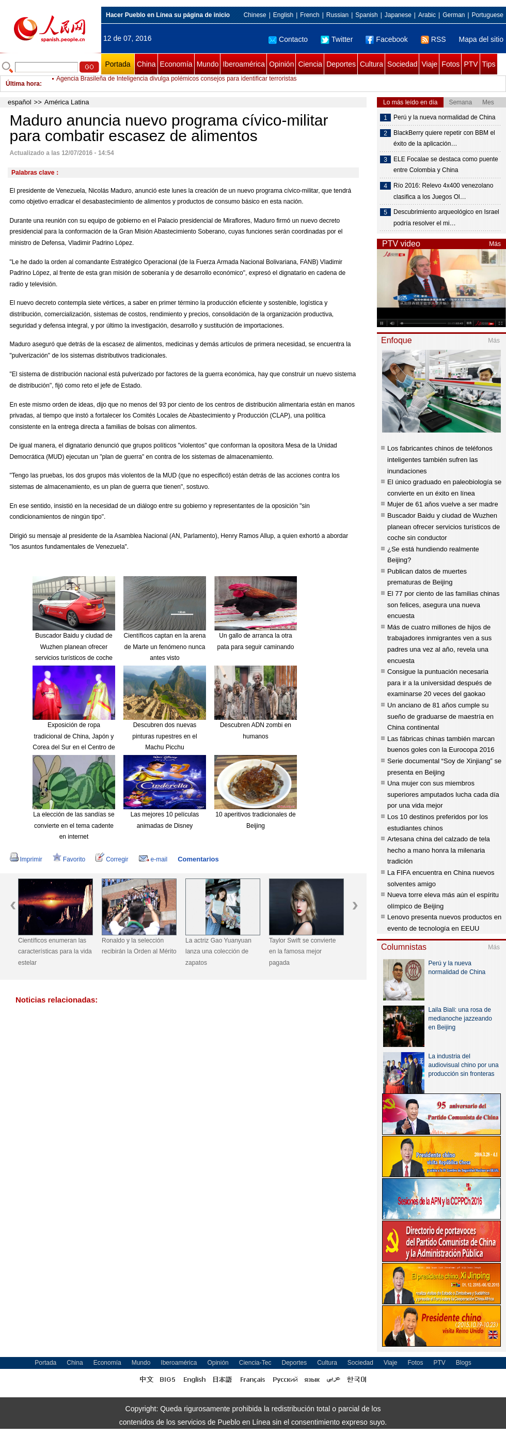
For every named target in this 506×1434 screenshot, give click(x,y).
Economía (176, 64)
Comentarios (198, 859)
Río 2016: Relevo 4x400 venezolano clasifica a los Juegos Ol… (443, 191)
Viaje (429, 64)
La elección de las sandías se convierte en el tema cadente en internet (73, 825)
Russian (337, 15)
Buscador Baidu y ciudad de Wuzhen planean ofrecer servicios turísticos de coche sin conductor (443, 527)
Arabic (427, 15)
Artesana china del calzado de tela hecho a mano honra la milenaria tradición (438, 850)
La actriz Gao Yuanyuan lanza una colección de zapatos (218, 951)
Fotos (450, 64)
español (19, 102)
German (453, 15)
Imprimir (26, 859)
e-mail (153, 859)
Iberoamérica (244, 64)
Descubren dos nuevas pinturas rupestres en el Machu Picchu (164, 736)
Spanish (366, 15)
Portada (117, 64)
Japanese (398, 15)
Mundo (208, 64)
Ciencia (310, 64)
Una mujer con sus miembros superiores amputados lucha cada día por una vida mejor (443, 794)
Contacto (288, 39)
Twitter (337, 39)
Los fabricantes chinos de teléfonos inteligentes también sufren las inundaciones (440, 459)
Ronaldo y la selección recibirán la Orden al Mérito (139, 946)
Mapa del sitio (481, 39)
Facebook (386, 39)
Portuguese (487, 15)
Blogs (463, 1362)
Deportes (341, 64)
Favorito (69, 859)
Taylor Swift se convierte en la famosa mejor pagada (302, 951)
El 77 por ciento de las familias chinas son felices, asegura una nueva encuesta (443, 605)
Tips (489, 64)
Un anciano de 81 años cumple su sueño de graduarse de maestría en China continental (440, 716)
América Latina (66, 102)
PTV (471, 64)
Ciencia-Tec (255, 1362)
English (283, 15)
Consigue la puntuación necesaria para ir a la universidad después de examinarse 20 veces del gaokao (439, 683)
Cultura (371, 64)
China (146, 64)
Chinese (255, 15)
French (309, 15)
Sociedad (402, 64)
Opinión (281, 64)
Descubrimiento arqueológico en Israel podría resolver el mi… (446, 217)
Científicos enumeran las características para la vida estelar (55, 951)
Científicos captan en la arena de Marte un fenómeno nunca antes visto (165, 646)
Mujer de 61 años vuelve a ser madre (442, 504)
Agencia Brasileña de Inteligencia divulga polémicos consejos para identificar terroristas (176, 83)
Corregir (112, 859)
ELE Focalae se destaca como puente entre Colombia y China (445, 165)
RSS (433, 39)
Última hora (23, 83)
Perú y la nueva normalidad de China (444, 117)
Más (495, 244)
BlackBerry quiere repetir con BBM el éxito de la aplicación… (444, 138)
